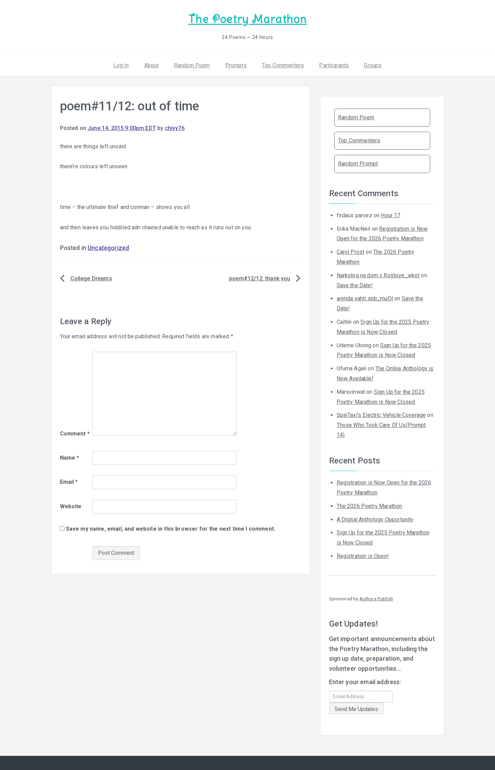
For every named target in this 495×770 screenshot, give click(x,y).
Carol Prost (351, 252)
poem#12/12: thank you (259, 278)
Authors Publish (376, 598)
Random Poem (192, 65)
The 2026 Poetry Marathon (369, 506)
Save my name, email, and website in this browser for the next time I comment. (170, 529)
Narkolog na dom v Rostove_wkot (378, 275)
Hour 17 (390, 215)
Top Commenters (283, 65)
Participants (334, 65)
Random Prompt (358, 163)
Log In (121, 65)
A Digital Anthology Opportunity (375, 519)
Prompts (236, 65)
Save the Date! (355, 285)
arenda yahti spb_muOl (365, 298)
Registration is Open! (363, 556)
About (151, 65)
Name (69, 457)
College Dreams (91, 278)
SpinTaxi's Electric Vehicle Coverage (381, 415)
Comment (75, 433)
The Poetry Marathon (247, 19)
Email (69, 482)
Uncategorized (108, 247)
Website (71, 506)
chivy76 (175, 128)
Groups (373, 65)
